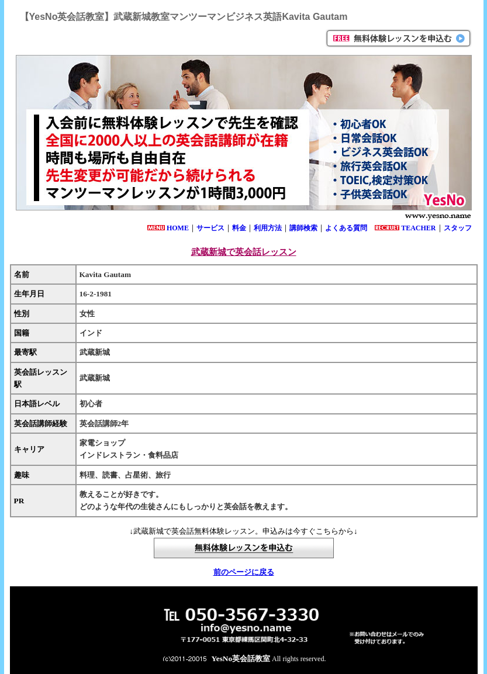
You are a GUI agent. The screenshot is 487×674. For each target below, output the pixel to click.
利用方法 (268, 228)
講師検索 (303, 228)
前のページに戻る (243, 572)
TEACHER (418, 228)
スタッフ (458, 228)
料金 (239, 228)
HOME (178, 228)
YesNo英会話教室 (241, 658)
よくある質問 (346, 228)
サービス (210, 228)
